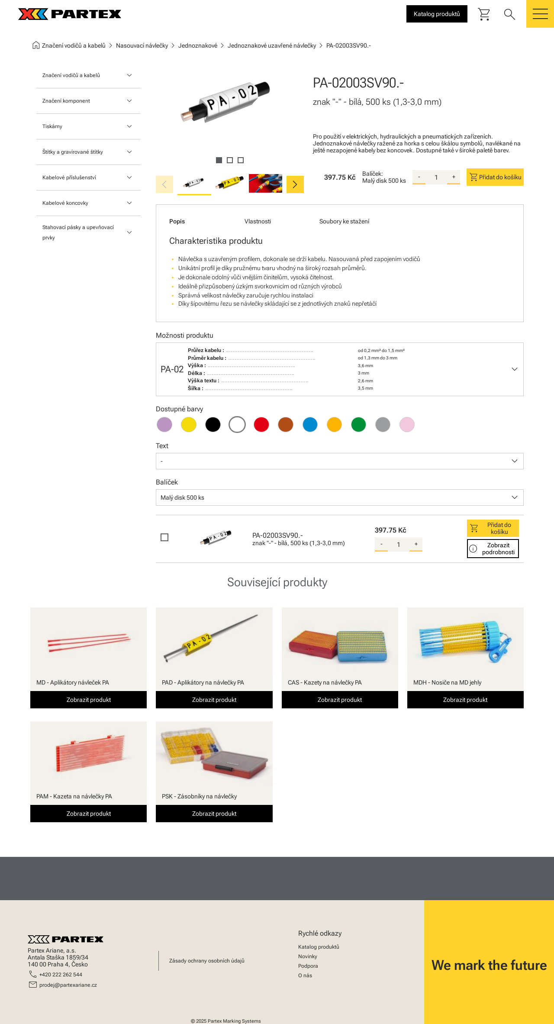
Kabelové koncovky (65, 203)
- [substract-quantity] (419, 176)
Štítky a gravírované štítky (72, 152)
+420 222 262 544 (60, 975)
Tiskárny (52, 126)
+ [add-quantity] (453, 176)
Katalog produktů (318, 947)
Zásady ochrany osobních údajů (207, 961)
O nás (305, 975)
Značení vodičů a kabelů (71, 75)
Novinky (307, 956)
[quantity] (436, 177)
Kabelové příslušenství (69, 177)
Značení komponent (66, 101)
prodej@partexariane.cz (68, 985)
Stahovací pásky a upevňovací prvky (78, 232)
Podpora (308, 966)
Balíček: (372, 173)
